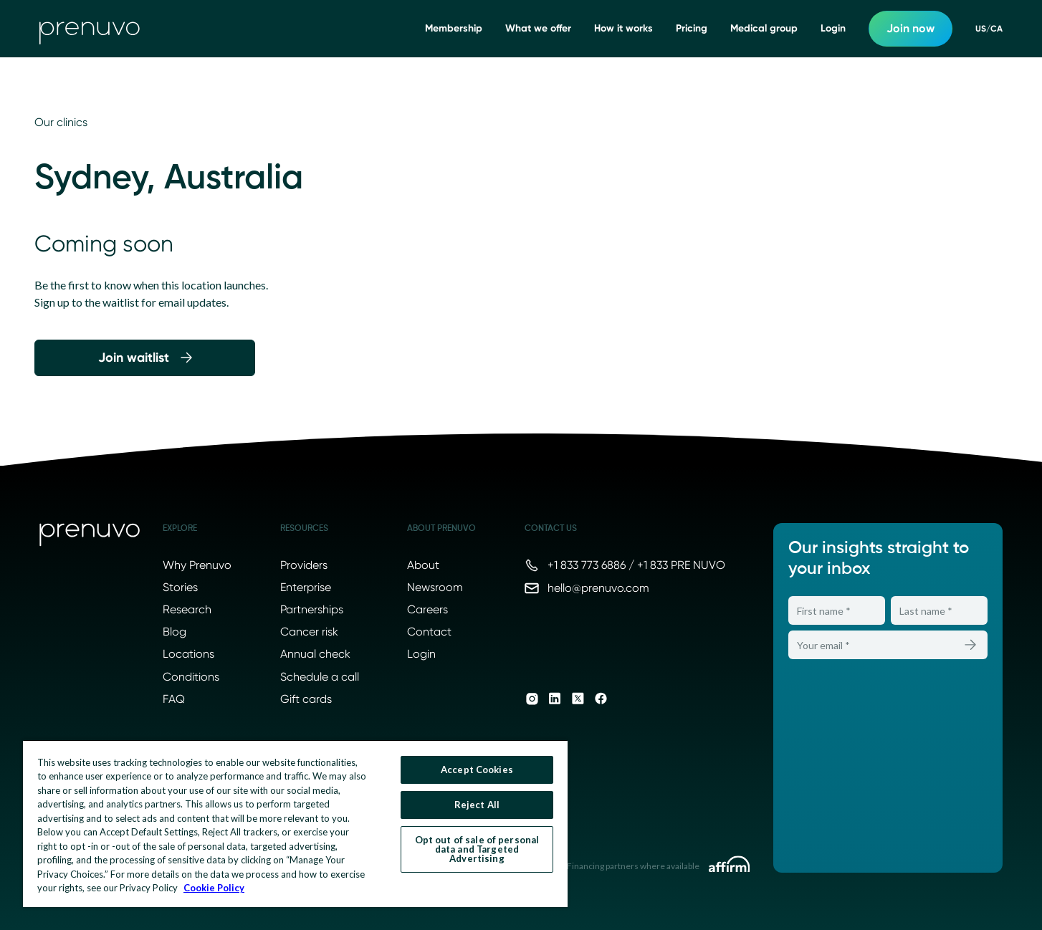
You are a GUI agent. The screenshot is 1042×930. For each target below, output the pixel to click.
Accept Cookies (477, 769)
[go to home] (89, 28)
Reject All (477, 804)
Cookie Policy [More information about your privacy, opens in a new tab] (213, 887)
